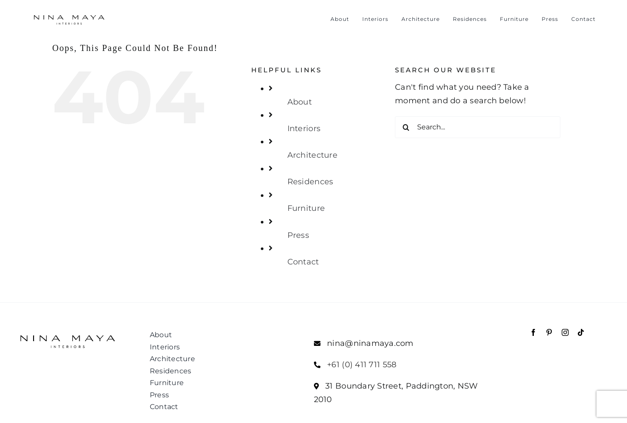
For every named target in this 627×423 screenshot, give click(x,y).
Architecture (312, 155)
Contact (303, 262)
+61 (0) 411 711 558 (361, 364)
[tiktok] (580, 332)
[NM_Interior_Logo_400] (69, 14)
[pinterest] (549, 332)
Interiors (303, 128)
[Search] (406, 127)
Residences (310, 181)
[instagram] (565, 332)
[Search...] (477, 127)
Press (298, 235)
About (299, 102)
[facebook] (533, 332)
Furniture (306, 208)
